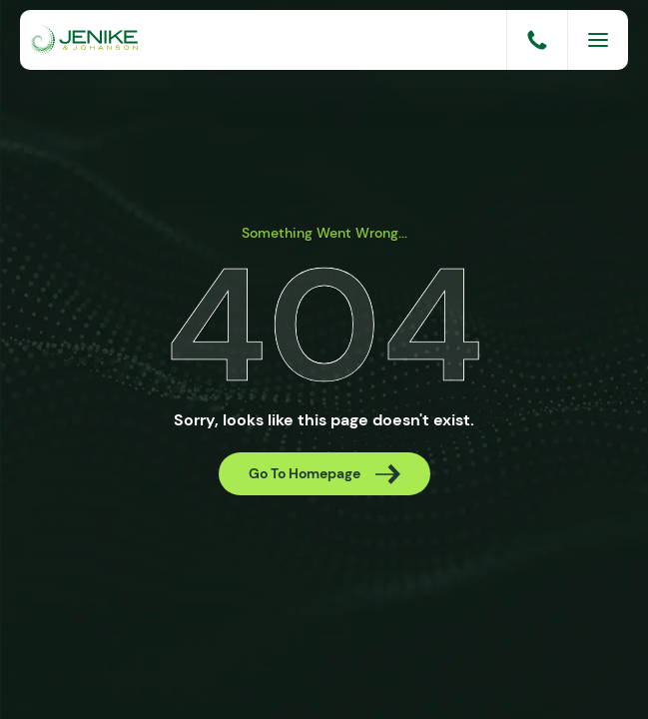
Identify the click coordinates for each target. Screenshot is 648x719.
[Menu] (598, 40)
